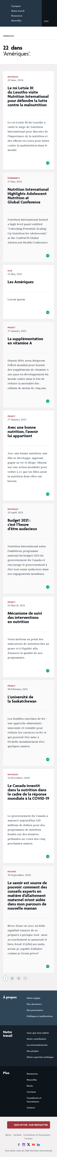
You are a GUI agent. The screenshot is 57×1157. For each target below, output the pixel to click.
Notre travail (17, 10)
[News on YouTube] (33, 1144)
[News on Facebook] (19, 1144)
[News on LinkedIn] (38, 1144)
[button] (49, 21)
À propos (16, 6)
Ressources (16, 15)
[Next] (25, 978)
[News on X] (28, 1144)
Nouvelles (16, 20)
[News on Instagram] (24, 1144)
